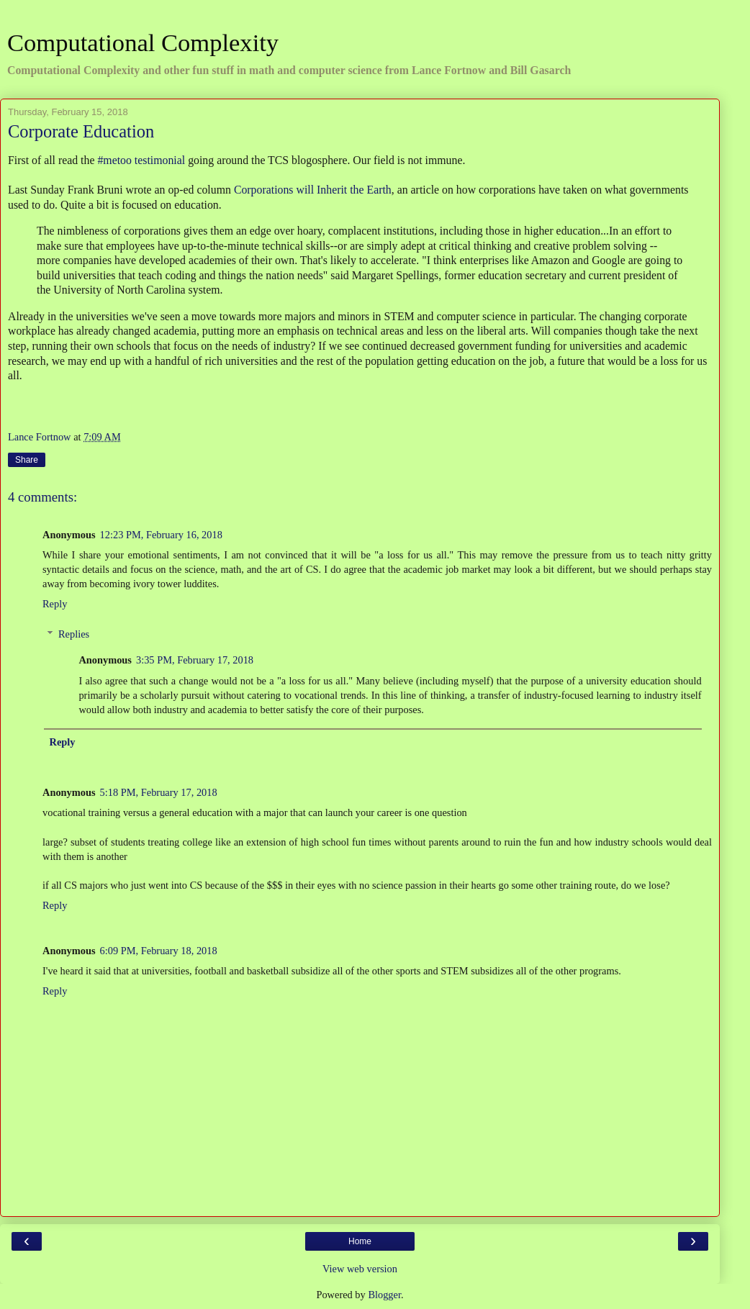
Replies (73, 634)
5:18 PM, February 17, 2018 (158, 792)
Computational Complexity (143, 42)
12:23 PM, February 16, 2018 (161, 534)
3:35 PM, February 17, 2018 (194, 660)
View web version (359, 1268)
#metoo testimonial (141, 160)
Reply (54, 604)
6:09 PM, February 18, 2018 (158, 950)
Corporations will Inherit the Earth (313, 190)
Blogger (384, 1294)
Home (359, 1241)
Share (26, 460)
